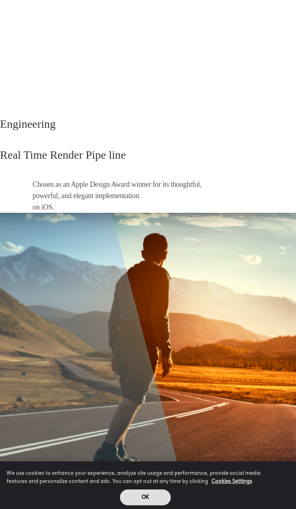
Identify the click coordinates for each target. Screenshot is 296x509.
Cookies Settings (231, 483)
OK (145, 499)
